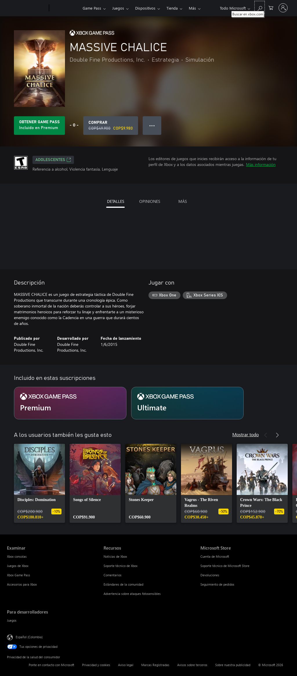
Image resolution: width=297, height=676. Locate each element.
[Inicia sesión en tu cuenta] (283, 8)
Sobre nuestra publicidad (232, 665)
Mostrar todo (245, 434)
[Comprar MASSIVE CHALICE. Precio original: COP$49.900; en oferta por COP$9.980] (110, 125)
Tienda (172, 8)
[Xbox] (65, 8)
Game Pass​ (92, 8)
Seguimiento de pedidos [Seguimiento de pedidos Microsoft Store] (217, 584)
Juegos (118, 8)
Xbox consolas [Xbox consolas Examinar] (17, 556)
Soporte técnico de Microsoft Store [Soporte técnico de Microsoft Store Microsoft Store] (224, 566)
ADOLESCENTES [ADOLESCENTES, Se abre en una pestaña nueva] (53, 160)
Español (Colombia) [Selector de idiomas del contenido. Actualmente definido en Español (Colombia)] (29, 637)
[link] (39, 483)
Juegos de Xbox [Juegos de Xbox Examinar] (17, 566)
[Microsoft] (27, 8)
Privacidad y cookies (96, 665)
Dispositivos (145, 8)
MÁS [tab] (182, 201)
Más (192, 8)
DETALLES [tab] (115, 201)
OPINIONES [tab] (149, 201)
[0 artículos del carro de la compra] (271, 7)
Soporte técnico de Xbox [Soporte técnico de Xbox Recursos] (120, 566)
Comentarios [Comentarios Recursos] (113, 575)
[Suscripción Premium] (70, 403)
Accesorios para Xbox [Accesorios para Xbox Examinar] (22, 584)
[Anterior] (265, 435)
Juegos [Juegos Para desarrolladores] (12, 620)
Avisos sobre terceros (192, 665)
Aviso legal (125, 665)
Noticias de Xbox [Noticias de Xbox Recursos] (115, 556)
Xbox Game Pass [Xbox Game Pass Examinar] (18, 575)
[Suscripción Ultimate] (187, 403)
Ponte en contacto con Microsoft (51, 665)
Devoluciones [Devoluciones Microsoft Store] (209, 575)
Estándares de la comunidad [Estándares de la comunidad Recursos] (123, 584)
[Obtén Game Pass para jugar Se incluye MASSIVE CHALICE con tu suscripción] (39, 125)
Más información (261, 164)
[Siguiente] (277, 435)
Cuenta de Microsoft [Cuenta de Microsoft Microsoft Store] (214, 556)
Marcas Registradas (155, 665)
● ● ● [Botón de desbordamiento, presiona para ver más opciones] (152, 125)
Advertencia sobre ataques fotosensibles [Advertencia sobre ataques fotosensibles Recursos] (132, 593)
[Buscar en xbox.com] (259, 7)
